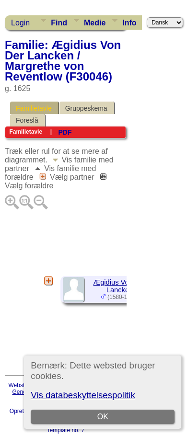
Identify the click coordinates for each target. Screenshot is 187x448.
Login (20, 23)
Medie (94, 23)
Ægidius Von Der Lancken (120, 286)
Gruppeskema (86, 108)
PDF (64, 132)
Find (59, 23)
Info (129, 23)
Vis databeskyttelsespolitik (83, 395)
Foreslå (27, 120)
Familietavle (34, 108)
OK (102, 417)
